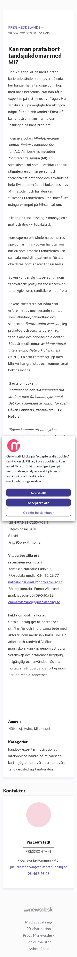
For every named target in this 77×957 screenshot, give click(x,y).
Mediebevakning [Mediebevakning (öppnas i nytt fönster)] (38, 922)
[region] (38, 478)
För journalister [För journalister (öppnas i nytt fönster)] (38, 942)
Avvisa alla (39, 493)
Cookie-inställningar (38, 512)
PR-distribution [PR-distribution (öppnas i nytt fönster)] (38, 928)
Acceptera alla (38, 502)
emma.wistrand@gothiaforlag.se (34, 601)
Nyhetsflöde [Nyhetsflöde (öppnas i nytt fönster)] (38, 948)
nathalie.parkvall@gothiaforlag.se (35, 582)
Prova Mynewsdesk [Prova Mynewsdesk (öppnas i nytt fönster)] (38, 935)
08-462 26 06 (38, 873)
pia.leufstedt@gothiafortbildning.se (38, 866)
